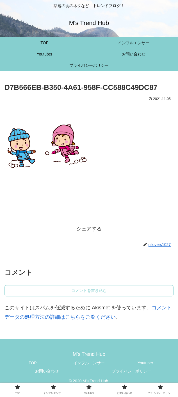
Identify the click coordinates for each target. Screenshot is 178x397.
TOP (33, 363)
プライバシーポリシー (131, 371)
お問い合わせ (47, 371)
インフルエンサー (89, 363)
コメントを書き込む (89, 290)
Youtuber (145, 363)
